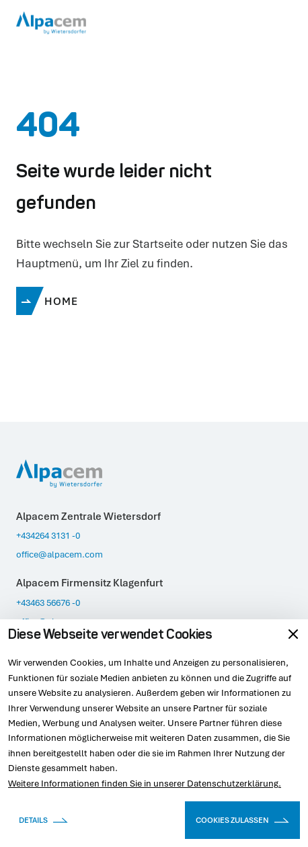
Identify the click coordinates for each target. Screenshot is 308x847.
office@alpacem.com (59, 554)
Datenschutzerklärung (232, 783)
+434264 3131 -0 (48, 535)
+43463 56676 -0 (48, 602)
